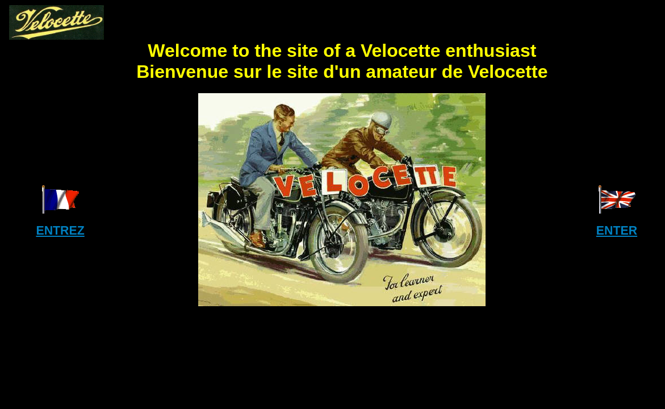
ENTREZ (60, 230)
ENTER (616, 230)
